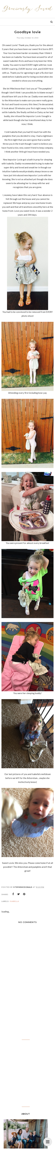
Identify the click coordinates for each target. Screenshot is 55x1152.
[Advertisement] (28, 1014)
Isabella (14, 901)
